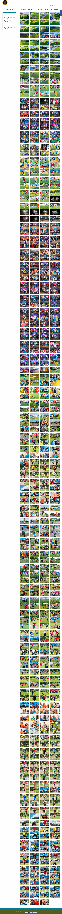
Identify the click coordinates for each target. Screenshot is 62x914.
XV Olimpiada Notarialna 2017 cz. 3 (9, 21)
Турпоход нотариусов (24, 9)
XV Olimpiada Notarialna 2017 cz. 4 (9, 18)
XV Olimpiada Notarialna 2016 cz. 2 (9, 24)
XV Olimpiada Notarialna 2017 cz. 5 (9, 14)
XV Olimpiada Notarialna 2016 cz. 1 (9, 28)
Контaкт (56, 9)
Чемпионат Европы (43, 9)
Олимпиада (9, 9)
